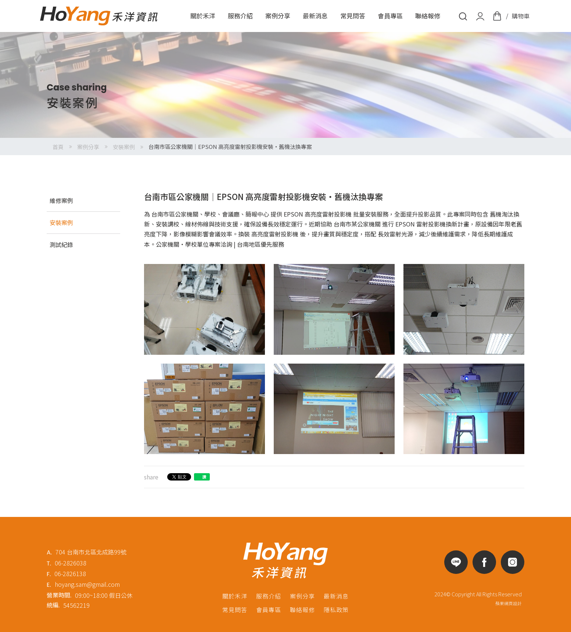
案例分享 (277, 15)
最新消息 (315, 15)
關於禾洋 (202, 15)
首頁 (58, 147)
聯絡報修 (427, 15)
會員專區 (390, 15)
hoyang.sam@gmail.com (87, 584)
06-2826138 (70, 573)
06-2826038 (70, 562)
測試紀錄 (61, 244)
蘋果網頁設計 (508, 603)
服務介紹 (240, 15)
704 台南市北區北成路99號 (90, 551)
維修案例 (61, 200)
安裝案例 (124, 147)
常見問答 (352, 15)
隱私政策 (336, 609)
